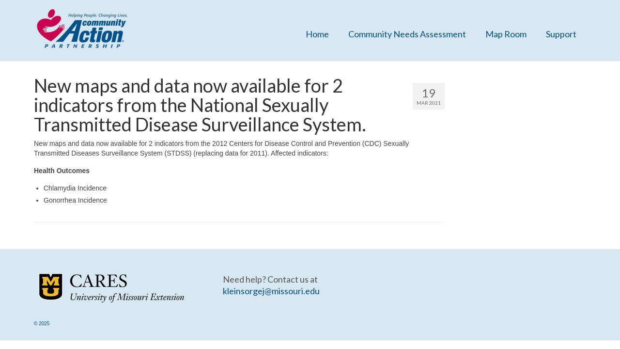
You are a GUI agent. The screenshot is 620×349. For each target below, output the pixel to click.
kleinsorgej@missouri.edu (271, 291)
